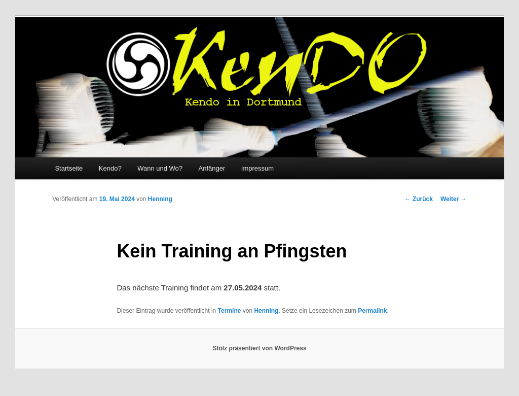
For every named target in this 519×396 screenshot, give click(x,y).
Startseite (69, 168)
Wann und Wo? (159, 168)
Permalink (372, 310)
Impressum (257, 168)
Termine (229, 310)
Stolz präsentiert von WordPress (259, 348)
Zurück (419, 199)
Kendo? (110, 168)
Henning (160, 199)
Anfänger (212, 168)
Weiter (453, 199)
